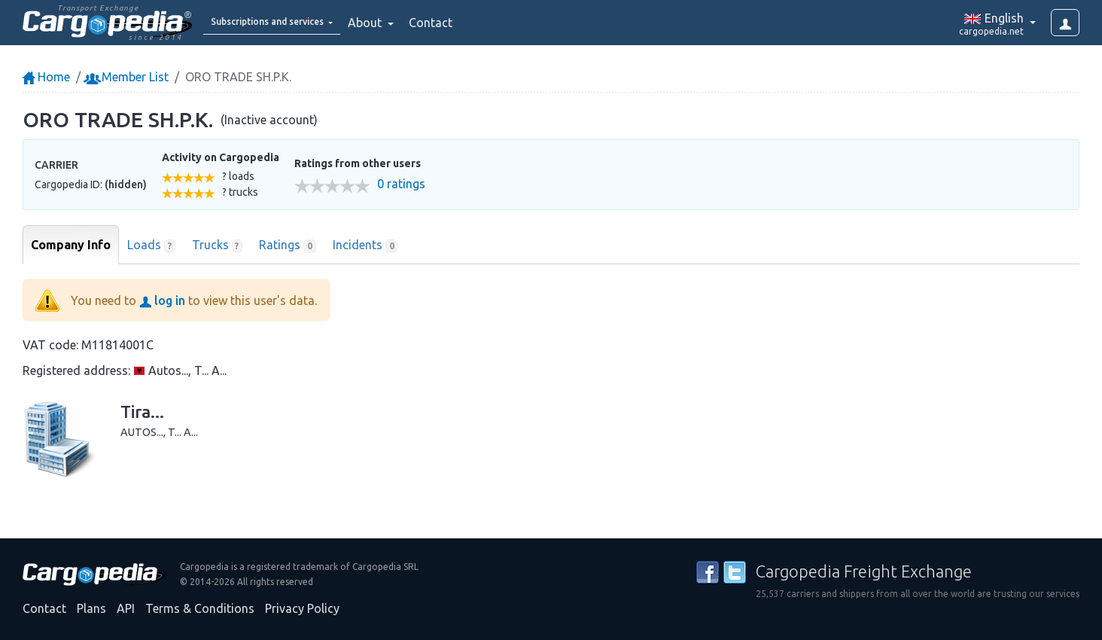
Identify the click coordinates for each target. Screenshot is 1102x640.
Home (46, 77)
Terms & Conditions (199, 608)
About (405, 22)
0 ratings (401, 184)
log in (162, 300)
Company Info (71, 244)
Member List (128, 77)
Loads (151, 245)
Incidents (365, 245)
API (126, 608)
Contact (470, 22)
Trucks (217, 245)
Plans (91, 608)
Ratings (287, 245)
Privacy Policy (302, 608)
